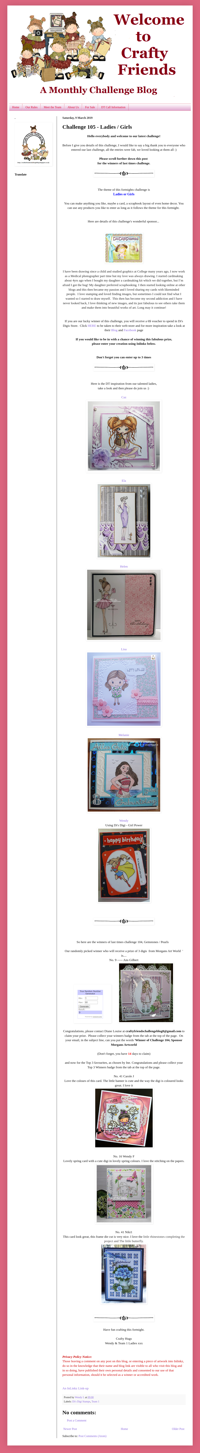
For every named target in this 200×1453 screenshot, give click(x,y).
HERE (91, 325)
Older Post (178, 1428)
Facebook (130, 330)
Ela (124, 480)
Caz (123, 397)
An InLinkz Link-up (75, 1388)
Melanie (124, 735)
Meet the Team (52, 107)
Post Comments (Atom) (92, 1436)
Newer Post (70, 1428)
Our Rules (31, 107)
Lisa (124, 649)
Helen (124, 566)
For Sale (90, 107)
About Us (73, 107)
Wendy (123, 820)
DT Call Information (113, 107)
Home (15, 107)
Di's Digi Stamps (81, 1401)
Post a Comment (76, 1420)
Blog (114, 330)
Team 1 (95, 1401)
